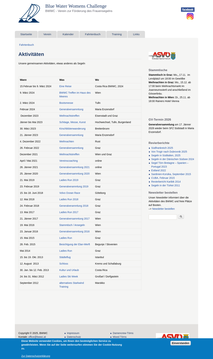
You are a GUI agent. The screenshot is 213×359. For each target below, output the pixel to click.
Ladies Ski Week (68, 276)
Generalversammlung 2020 (74, 173)
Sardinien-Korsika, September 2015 (171, 174)
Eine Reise (65, 86)
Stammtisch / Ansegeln (72, 225)
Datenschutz (74, 336)
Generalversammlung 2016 (74, 231)
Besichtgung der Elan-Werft (74, 244)
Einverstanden (180, 343)
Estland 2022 (158, 170)
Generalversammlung (71, 109)
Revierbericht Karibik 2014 (166, 181)
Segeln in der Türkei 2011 (165, 185)
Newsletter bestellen (163, 208)
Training (117, 34)
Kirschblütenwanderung (72, 128)
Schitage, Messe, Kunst (72, 122)
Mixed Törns (120, 336)
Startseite (26, 34)
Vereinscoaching (68, 160)
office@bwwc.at (37, 336)
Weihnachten (66, 141)
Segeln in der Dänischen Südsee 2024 (172, 159)
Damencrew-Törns (123, 333)
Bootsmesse (66, 102)
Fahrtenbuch (92, 34)
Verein (47, 34)
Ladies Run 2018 (68, 199)
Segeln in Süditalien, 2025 (165, 155)
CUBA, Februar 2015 (163, 177)
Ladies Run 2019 (68, 180)
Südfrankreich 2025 (162, 147)
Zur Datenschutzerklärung (35, 356)
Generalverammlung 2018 (73, 205)
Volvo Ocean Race (69, 192)
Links (136, 34)
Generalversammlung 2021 (74, 167)
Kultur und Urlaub (69, 270)
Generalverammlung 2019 (73, 186)
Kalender (68, 34)
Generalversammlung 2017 (74, 218)
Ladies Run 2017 (68, 212)
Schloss (63, 263)
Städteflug (65, 257)
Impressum (73, 333)
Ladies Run (65, 237)
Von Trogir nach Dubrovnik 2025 (169, 151)
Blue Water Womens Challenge (76, 6)
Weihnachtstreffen (69, 115)
